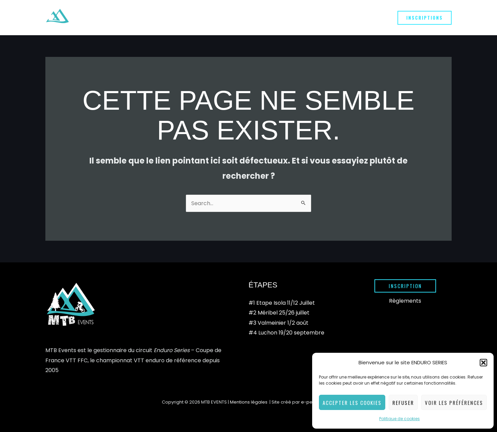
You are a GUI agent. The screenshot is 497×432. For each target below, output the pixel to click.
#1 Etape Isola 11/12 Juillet (281, 303)
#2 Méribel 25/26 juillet (278, 313)
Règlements (405, 301)
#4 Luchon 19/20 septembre (286, 333)
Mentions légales (249, 402)
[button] (483, 362)
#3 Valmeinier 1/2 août (278, 323)
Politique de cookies (399, 419)
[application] (207, 17)
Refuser (403, 402)
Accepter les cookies (352, 402)
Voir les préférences (454, 402)
